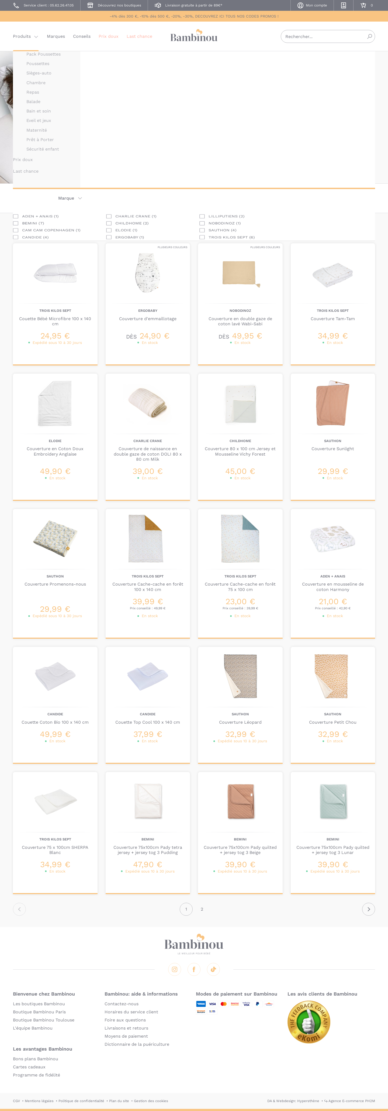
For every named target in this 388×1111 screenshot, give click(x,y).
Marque (66, 198)
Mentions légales (39, 1101)
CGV (16, 1101)
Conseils (82, 36)
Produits (22, 36)
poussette (217, 130)
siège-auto (261, 130)
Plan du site (119, 1101)
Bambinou (194, 35)
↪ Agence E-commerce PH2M (349, 1101)
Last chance (139, 36)
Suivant (368, 909)
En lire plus (219, 140)
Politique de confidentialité (81, 1101)
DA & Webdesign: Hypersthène (293, 1101)
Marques (56, 36)
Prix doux (109, 36)
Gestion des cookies (151, 1101)
